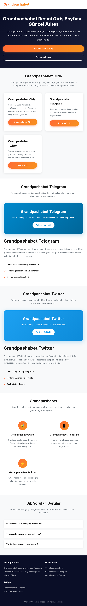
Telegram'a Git (64, 123)
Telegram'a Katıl (43, 225)
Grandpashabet (16, 4)
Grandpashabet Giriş (43, 48)
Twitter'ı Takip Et (43, 332)
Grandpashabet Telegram (56, 571)
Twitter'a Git (22, 165)
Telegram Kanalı (43, 57)
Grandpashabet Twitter (55, 575)
